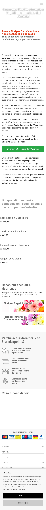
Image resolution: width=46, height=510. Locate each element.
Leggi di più (23, 503)
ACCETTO (23, 496)
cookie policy (24, 479)
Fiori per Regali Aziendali (18, 303)
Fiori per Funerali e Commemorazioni (14, 318)
